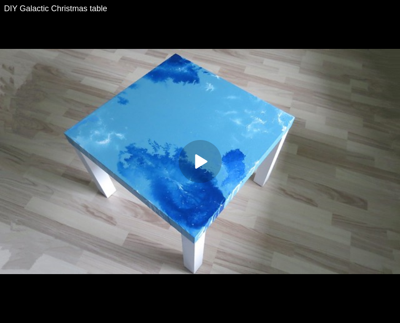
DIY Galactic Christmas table (55, 8)
